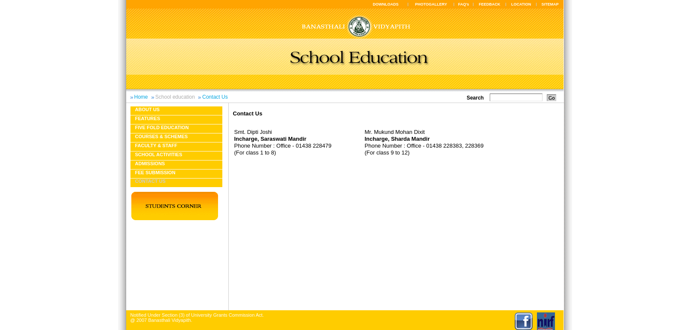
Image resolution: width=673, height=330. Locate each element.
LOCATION (521, 4)
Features (147, 118)
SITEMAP (549, 4)
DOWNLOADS (386, 4)
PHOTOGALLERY (431, 4)
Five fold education (162, 127)
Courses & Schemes (161, 136)
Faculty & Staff (156, 145)
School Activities (158, 154)
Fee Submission (155, 172)
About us (147, 109)
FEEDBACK (489, 4)
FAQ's (463, 4)
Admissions (150, 163)
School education (175, 97)
